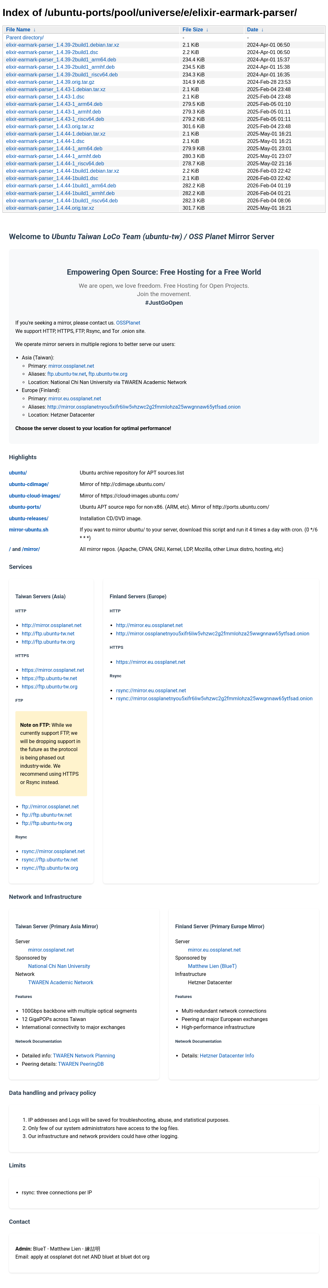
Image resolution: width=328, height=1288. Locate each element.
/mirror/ (31, 549)
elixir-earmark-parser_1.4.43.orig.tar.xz (50, 126)
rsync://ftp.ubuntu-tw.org (50, 868)
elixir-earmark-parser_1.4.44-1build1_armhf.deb (60, 193)
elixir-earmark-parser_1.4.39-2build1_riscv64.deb (62, 74)
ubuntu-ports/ (25, 507)
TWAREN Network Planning (84, 1056)
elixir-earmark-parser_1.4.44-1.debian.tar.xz (55, 134)
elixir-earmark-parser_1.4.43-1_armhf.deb (53, 111)
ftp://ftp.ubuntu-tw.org (47, 823)
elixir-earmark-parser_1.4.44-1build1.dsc (52, 178)
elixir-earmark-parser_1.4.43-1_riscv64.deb (55, 119)
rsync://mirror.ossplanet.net (53, 851)
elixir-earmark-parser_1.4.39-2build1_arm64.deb (61, 59)
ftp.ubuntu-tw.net (66, 374)
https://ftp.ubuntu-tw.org (50, 687)
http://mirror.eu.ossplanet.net (149, 625)
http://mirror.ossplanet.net (52, 625)
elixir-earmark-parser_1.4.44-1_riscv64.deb (55, 163)
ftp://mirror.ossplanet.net (50, 807)
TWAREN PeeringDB (81, 1064)
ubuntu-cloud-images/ (35, 496)
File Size (193, 29)
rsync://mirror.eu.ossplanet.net (151, 690)
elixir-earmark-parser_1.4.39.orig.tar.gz (50, 82)
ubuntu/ (18, 473)
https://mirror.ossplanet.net (53, 670)
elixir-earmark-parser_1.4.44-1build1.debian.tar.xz (62, 171)
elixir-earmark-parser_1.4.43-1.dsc (45, 96)
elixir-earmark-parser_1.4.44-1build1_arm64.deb (61, 185)
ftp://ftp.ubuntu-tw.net (47, 815)
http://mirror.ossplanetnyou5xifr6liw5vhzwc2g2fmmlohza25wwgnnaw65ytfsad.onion (144, 407)
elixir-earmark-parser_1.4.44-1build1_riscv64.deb (62, 200)
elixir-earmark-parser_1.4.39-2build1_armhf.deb (60, 67)
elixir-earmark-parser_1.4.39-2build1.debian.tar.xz (62, 45)
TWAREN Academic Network (60, 982)
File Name (18, 29)
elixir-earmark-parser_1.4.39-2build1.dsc (52, 52)
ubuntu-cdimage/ (29, 484)
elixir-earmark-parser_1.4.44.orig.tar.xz (50, 208)
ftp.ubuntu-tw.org (107, 374)
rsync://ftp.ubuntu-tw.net (50, 860)
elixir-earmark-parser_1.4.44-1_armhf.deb (53, 156)
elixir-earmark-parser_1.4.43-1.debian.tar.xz (55, 89)
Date (252, 29)
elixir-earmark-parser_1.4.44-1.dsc (45, 141)
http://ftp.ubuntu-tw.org (48, 642)
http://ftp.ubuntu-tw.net (48, 634)
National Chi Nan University (59, 966)
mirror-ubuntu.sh (28, 530)
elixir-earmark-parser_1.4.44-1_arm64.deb (54, 148)
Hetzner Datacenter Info (227, 1056)
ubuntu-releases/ (28, 518)
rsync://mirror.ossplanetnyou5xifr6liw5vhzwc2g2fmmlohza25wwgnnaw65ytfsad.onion (214, 698)
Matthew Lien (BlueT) (212, 966)
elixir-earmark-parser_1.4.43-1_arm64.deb (54, 104)
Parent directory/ (25, 37)
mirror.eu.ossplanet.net (74, 399)
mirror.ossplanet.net (71, 366)
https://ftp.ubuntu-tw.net (49, 678)
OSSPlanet (128, 323)
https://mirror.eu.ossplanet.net (150, 662)
